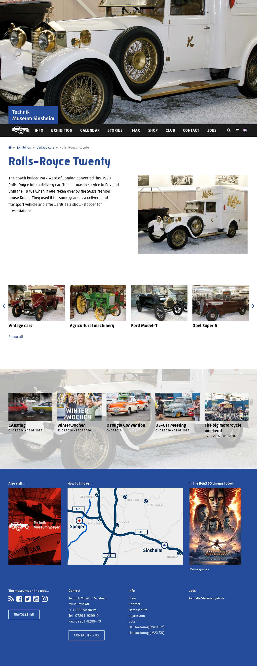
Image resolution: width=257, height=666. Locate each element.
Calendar (90, 130)
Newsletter (24, 614)
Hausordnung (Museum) (146, 627)
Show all (15, 336)
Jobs (212, 130)
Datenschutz (138, 610)
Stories (115, 130)
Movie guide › (199, 569)
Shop (153, 130)
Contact (191, 130)
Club (170, 130)
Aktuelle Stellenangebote (206, 598)
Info (39, 130)
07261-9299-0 (87, 616)
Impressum (137, 616)
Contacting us (86, 635)
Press (133, 598)
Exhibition (61, 130)
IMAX (135, 130)
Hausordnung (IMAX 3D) (146, 633)
